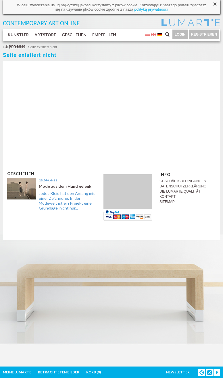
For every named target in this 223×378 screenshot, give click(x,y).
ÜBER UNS (15, 46)
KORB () (93, 372)
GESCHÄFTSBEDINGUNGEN (182, 181)
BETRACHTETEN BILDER (58, 372)
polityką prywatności (151, 9)
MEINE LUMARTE (17, 372)
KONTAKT (167, 197)
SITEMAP (167, 202)
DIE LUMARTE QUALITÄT (179, 191)
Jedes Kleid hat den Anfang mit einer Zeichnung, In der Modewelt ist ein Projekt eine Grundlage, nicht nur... (67, 200)
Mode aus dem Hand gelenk (65, 186)
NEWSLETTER (178, 372)
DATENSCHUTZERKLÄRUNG (182, 186)
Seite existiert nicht (42, 47)
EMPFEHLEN (104, 34)
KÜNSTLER (18, 34)
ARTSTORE (45, 34)
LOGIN (180, 34)
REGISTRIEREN (204, 34)
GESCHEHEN (74, 34)
